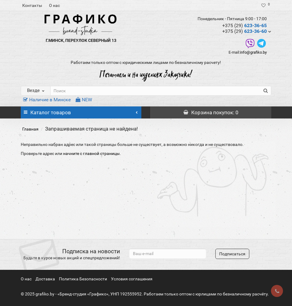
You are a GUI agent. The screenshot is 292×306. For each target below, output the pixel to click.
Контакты (32, 5)
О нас (54, 5)
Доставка (45, 278)
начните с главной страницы (91, 153)
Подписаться (232, 253)
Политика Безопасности (83, 278)
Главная (30, 129)
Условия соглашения (131, 278)
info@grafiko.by (253, 52)
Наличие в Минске (47, 100)
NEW (83, 100)
